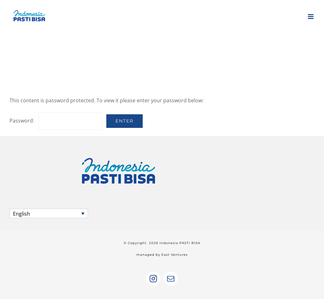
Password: (55, 120)
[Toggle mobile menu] (311, 16)
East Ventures (174, 255)
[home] (118, 154)
